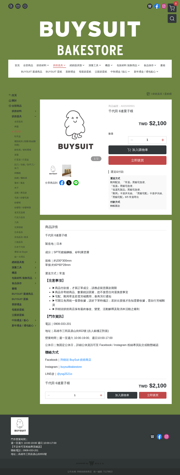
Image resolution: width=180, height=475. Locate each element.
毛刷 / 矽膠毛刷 (21, 197)
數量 (110, 133)
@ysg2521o (64, 373)
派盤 (16, 155)
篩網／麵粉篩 (20, 178)
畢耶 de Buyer (21, 252)
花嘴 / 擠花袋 (20, 193)
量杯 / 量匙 (19, 183)
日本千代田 (19, 247)
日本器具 (18, 232)
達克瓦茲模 (19, 212)
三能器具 (18, 242)
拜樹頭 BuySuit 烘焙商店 (75, 359)
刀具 (16, 222)
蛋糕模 (17, 131)
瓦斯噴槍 (18, 227)
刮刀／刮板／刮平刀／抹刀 (25, 166)
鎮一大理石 (19, 257)
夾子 (16, 188)
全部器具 (18, 121)
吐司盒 (17, 136)
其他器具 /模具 (21, 237)
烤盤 (16, 126)
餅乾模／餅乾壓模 (22, 150)
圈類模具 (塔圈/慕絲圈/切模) (25, 143)
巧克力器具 (19, 217)
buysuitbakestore (71, 366)
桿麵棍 (17, 173)
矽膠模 (17, 202)
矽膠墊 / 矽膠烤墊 (22, 207)
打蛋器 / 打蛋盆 (21, 159)
